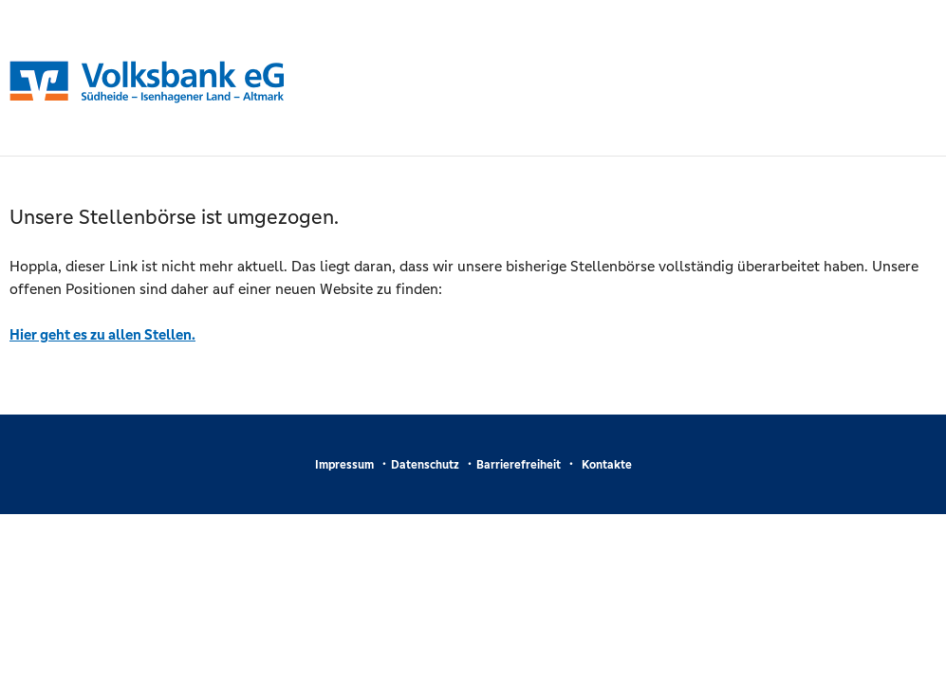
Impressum (344, 464)
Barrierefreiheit (518, 464)
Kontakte (607, 464)
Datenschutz (425, 464)
